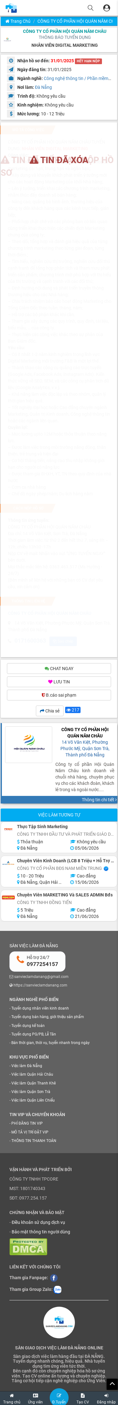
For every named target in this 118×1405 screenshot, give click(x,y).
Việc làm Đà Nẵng (26, 1067)
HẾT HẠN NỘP (88, 61)
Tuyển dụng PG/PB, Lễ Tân (33, 1035)
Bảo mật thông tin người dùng (41, 1232)
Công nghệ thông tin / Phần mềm (76, 78)
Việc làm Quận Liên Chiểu (33, 1101)
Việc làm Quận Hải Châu (32, 1075)
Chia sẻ (49, 711)
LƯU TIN (59, 682)
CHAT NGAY (59, 669)
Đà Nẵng (43, 87)
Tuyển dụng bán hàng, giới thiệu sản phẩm (47, 1018)
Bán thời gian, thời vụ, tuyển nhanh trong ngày (50, 1043)
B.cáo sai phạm (59, 696)
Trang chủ (18, 21)
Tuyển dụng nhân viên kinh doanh (40, 1009)
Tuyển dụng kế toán (28, 1026)
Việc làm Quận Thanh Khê (33, 1084)
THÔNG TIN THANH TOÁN (33, 1141)
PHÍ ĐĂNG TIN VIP (27, 1124)
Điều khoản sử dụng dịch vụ (38, 1222)
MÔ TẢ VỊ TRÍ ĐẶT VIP (29, 1133)
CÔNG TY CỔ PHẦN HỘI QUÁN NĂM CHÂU (64, 31)
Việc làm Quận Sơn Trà (30, 1092)
